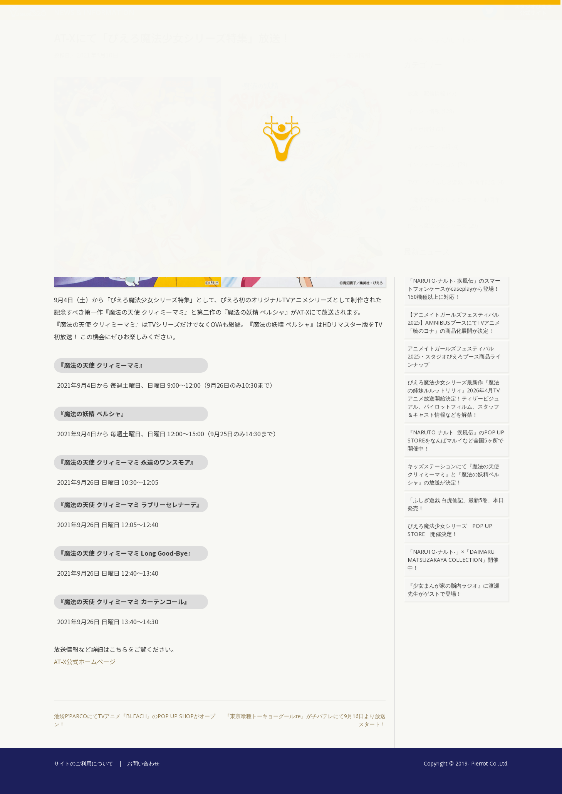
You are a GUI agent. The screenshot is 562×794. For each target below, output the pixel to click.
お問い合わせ (143, 763)
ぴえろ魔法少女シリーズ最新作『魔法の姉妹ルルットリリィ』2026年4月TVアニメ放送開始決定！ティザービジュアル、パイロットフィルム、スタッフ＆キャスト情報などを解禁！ (454, 398)
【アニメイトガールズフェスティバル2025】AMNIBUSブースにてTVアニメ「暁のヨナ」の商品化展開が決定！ (454, 322)
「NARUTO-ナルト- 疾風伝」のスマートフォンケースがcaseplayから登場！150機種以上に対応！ (454, 288)
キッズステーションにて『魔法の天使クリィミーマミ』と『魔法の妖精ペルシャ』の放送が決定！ (453, 474)
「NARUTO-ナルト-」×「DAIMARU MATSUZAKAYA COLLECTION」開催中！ (453, 559)
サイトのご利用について (83, 763)
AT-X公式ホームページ (85, 661)
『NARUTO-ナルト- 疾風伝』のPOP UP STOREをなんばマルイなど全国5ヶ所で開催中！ (456, 440)
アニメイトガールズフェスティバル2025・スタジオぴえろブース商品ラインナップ (454, 356)
